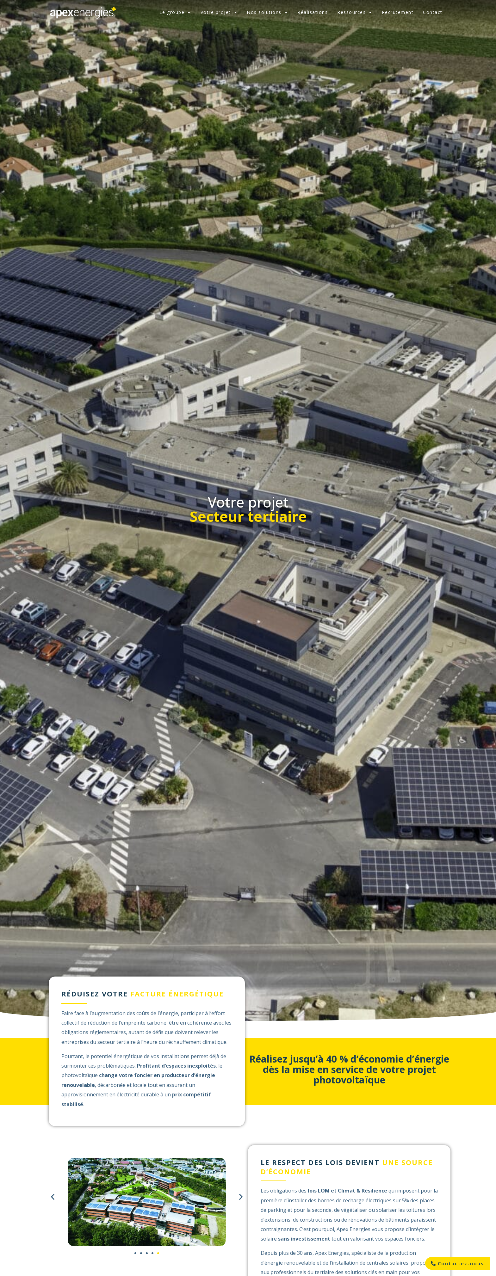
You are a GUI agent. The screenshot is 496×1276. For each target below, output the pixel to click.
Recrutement (398, 12)
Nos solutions (267, 12)
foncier (143, 1075)
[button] (53, 1197)
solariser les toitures (400, 1209)
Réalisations (312, 12)
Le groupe (175, 12)
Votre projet (219, 12)
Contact (433, 12)
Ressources (354, 12)
